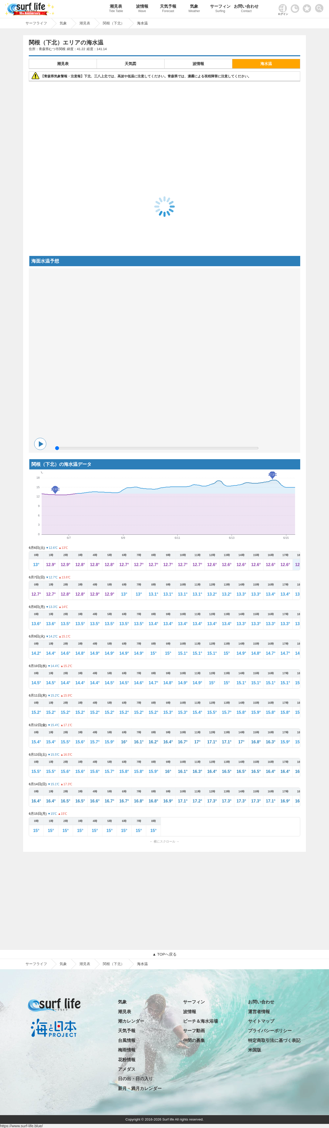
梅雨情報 (126, 1050)
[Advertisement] (164, 120)
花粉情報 (126, 1059)
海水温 (266, 63)
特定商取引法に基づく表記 (274, 1040)
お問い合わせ (246, 9)
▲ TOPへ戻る (164, 954)
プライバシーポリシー (270, 1030)
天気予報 (168, 9)
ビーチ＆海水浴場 (200, 1021)
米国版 (254, 1050)
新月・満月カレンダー (140, 1088)
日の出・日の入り (135, 1078)
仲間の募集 (194, 1040)
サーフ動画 (194, 1030)
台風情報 (126, 1040)
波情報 (142, 9)
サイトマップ (261, 1021)
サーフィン (220, 9)
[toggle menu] (320, 7)
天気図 (130, 63)
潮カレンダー (131, 1021)
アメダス (126, 1069)
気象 (194, 9)
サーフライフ (36, 964)
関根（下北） (113, 964)
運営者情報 (259, 1011)
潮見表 (116, 9)
